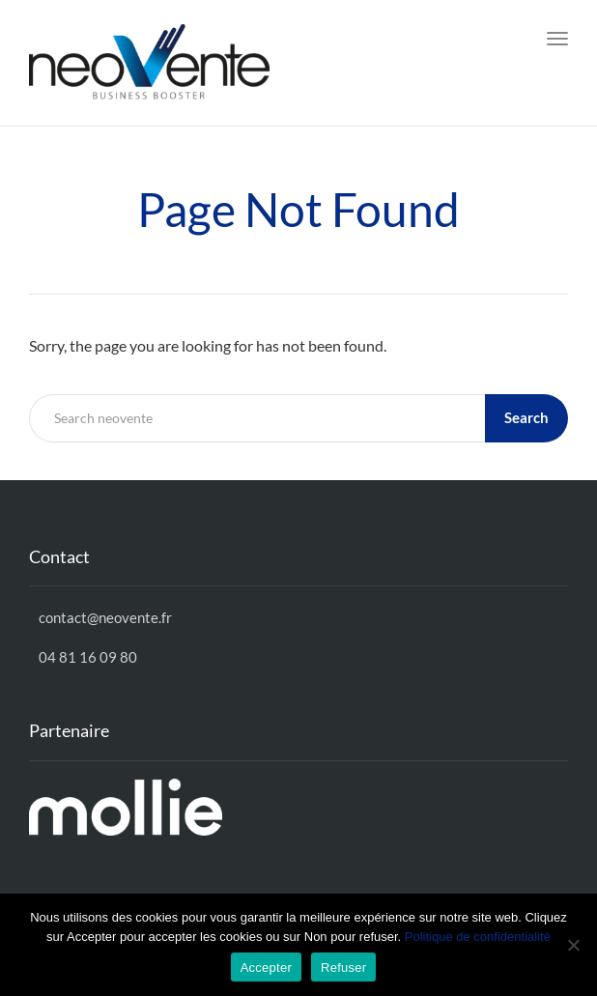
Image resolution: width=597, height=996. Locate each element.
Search (526, 417)
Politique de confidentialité (478, 936)
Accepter (266, 967)
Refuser (343, 967)
